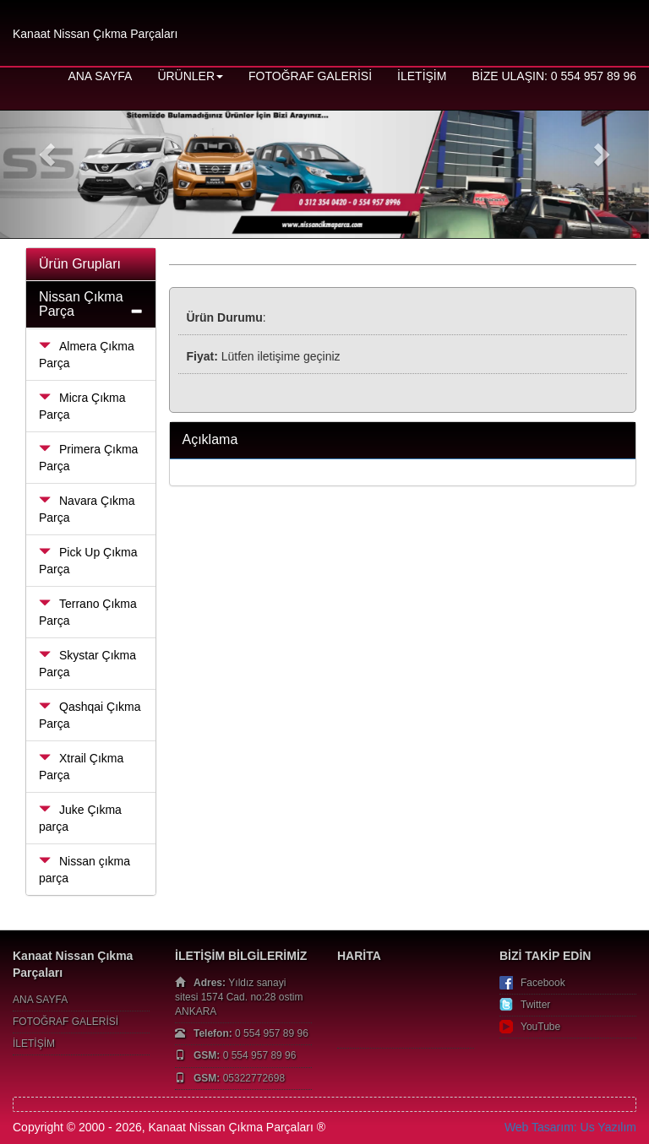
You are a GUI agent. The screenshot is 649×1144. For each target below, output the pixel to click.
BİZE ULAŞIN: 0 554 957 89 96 (554, 76)
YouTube (540, 1027)
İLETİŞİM (421, 76)
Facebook (543, 983)
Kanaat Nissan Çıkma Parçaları (95, 34)
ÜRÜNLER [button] (190, 76)
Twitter (535, 1005)
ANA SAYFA (100, 76)
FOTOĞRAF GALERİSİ (310, 76)
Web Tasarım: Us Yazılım (570, 1127)
